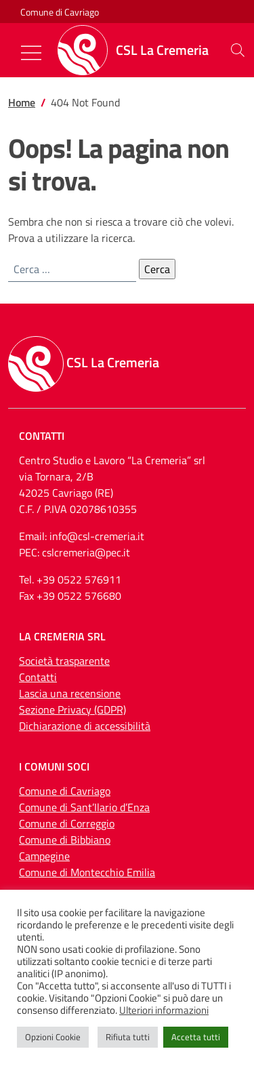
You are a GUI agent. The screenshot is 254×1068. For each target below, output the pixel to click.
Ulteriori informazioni (164, 1010)
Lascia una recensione (70, 693)
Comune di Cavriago (59, 12)
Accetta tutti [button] (195, 1037)
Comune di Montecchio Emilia (87, 872)
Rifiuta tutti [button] (128, 1037)
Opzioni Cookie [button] (53, 1037)
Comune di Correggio (66, 823)
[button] (238, 50)
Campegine (44, 856)
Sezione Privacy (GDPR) (72, 709)
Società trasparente (64, 661)
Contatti (38, 677)
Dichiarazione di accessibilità (84, 726)
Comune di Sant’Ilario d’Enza (84, 807)
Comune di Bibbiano (64, 839)
